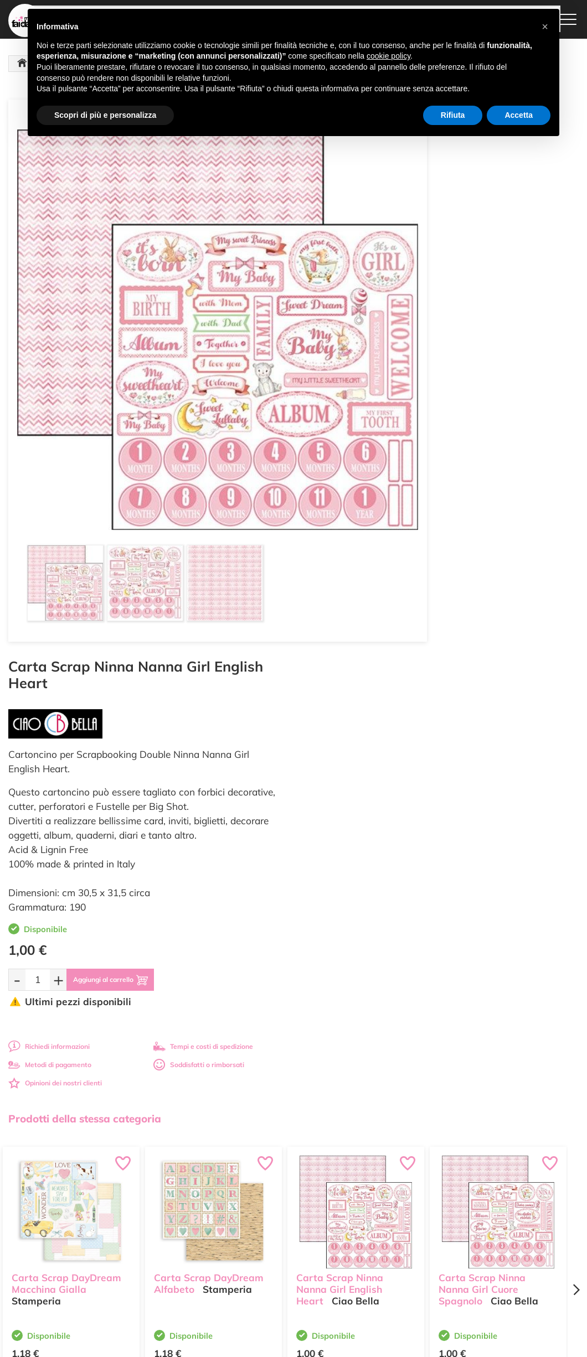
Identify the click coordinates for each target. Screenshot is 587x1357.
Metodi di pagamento (346, 506)
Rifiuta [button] (453, 115)
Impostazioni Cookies (383, 1235)
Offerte (264, 1185)
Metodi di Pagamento (383, 1185)
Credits (445, 1342)
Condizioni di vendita (382, 1214)
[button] (545, 26)
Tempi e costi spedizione (71, 1022)
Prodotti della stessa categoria (84, 559)
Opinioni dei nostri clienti (352, 524)
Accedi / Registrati (280, 1217)
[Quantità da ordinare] (334, 420)
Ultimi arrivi (270, 1175)
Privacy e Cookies (377, 1224)
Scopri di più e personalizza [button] (105, 115)
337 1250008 (192, 1259)
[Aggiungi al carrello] (417, 421)
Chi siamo (268, 1207)
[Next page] (575, 731)
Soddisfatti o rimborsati (495, 506)
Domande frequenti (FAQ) (390, 1175)
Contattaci (269, 1228)
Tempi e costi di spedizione (500, 487)
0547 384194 (192, 1227)
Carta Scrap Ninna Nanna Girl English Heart (339, 725)
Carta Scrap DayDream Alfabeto (209, 719)
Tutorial (264, 1196)
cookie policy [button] (388, 55)
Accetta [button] (518, 115)
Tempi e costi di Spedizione (374, 1199)
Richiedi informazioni (346, 487)
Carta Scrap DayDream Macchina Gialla (66, 719)
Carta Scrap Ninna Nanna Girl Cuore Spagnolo (482, 725)
